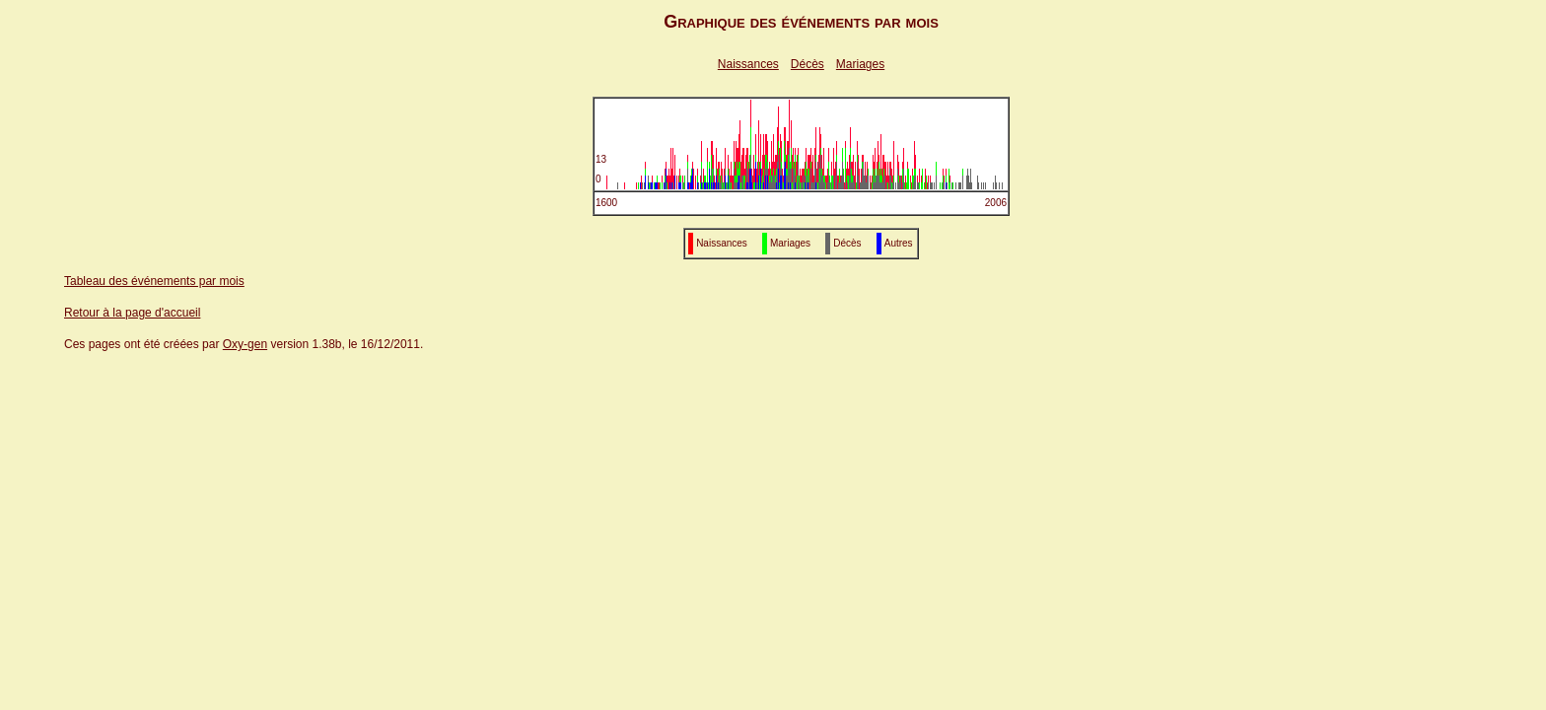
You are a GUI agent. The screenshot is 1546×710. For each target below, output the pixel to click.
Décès (807, 64)
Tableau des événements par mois (154, 281)
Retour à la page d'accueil (132, 313)
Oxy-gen (245, 344)
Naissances (748, 64)
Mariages (860, 64)
